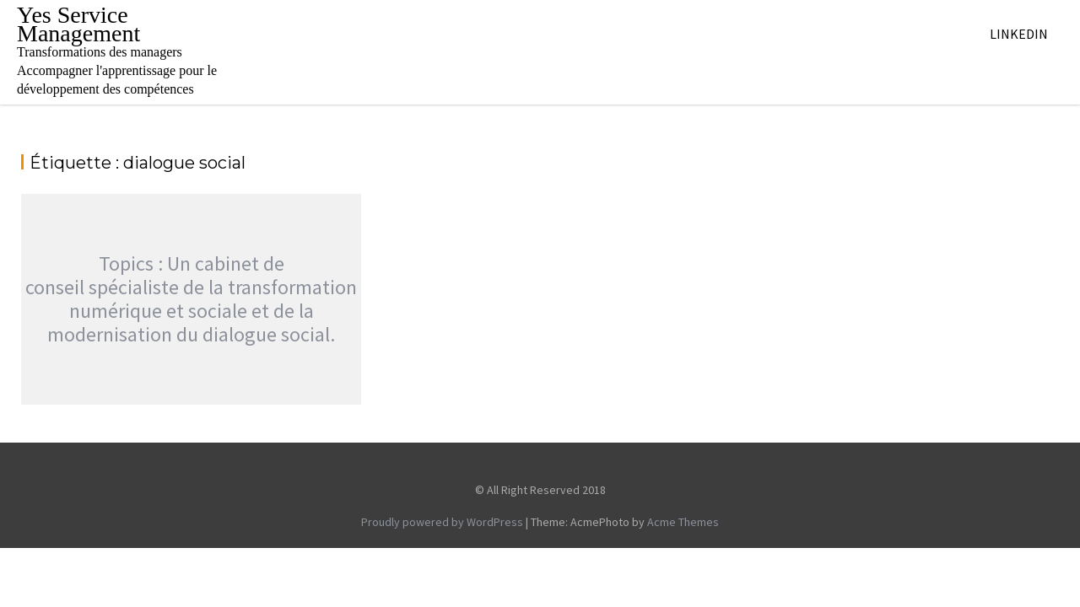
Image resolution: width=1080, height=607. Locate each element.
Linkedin (1019, 33)
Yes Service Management (78, 24)
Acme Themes (683, 521)
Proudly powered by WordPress (442, 521)
